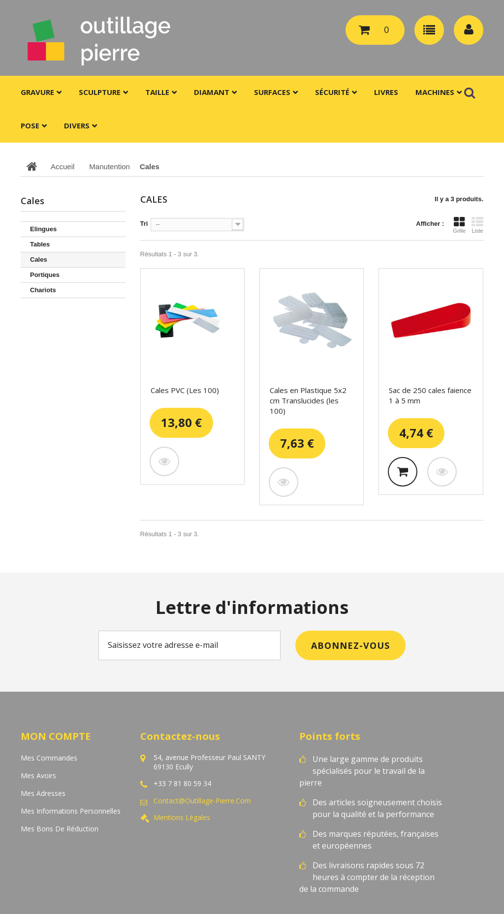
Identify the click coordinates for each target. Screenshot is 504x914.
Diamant (211, 92)
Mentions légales (182, 817)
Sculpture (100, 92)
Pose (30, 125)
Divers (77, 125)
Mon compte (56, 736)
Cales (38, 259)
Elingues (43, 229)
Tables (40, 244)
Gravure (37, 92)
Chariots (43, 290)
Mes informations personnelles (71, 811)
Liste (477, 225)
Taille (157, 92)
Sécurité (332, 92)
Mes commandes (49, 757)
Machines (434, 92)
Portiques (45, 274)
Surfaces (272, 92)
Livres (386, 92)
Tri (144, 223)
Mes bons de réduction (59, 828)
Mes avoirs (38, 775)
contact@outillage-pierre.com (202, 800)
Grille (459, 225)
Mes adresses (43, 793)
